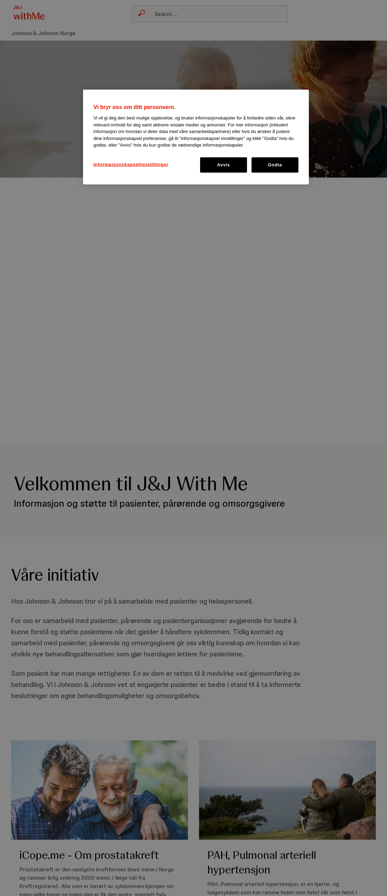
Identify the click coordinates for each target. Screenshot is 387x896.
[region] (196, 137)
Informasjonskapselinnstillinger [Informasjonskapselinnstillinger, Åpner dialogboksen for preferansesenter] (130, 164)
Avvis (223, 164)
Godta (275, 164)
